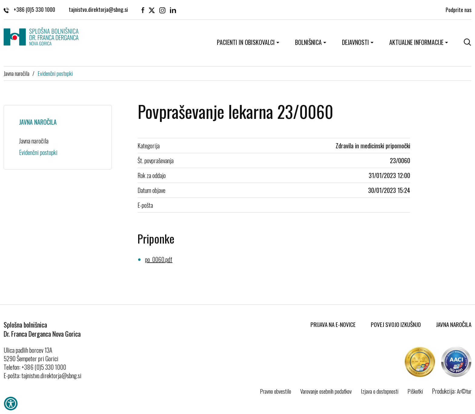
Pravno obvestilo (275, 391)
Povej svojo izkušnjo (396, 324)
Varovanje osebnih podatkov (326, 391)
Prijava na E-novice (333, 324)
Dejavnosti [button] (355, 42)
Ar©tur (464, 391)
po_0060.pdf (158, 259)
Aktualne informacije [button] (416, 42)
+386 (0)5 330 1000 (29, 9)
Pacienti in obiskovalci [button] (246, 42)
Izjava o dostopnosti (379, 391)
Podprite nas (458, 9)
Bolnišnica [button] (308, 42)
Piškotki (415, 391)
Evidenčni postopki (55, 73)
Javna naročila (16, 73)
